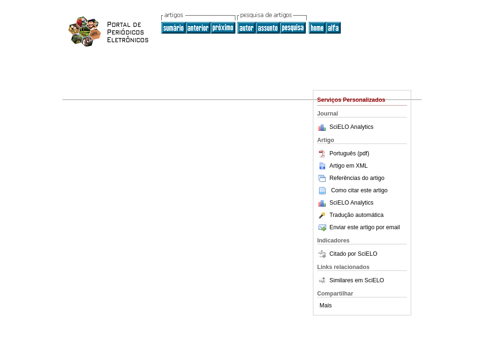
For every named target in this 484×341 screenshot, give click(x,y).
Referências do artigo (350, 178)
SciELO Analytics (351, 127)
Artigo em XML (342, 165)
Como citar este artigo (359, 190)
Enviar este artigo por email (358, 227)
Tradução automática (350, 215)
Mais (326, 305)
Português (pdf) (343, 153)
